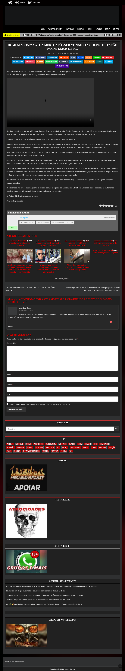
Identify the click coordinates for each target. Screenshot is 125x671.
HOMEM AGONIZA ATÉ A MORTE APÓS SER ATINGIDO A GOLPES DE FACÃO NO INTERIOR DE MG (62, 47)
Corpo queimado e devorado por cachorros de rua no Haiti (41, 591)
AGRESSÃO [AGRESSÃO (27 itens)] (19, 445)
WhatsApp (51, 62)
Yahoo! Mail (62, 67)
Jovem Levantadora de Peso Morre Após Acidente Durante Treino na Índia (52, 596)
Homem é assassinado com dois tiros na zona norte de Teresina (105, 244)
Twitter (27, 57)
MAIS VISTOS (70, 29)
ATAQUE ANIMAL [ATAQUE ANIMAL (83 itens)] (51, 445)
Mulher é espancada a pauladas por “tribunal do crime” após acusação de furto (49, 605)
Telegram (17, 62)
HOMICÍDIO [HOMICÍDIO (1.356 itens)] (39, 448)
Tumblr (63, 62)
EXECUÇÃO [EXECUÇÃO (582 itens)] (10, 448)
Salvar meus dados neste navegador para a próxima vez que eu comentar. (40, 405)
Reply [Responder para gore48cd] (10, 327)
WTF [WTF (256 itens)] (71, 452)
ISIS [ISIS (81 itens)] (58, 448)
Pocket (29, 62)
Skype (109, 62)
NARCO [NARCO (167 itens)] (94, 448)
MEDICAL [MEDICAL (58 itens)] (86, 448)
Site (8, 395)
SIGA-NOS (99, 29)
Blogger (89, 62)
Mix (89, 57)
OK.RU (39, 62)
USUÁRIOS (80, 29)
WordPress (76, 62)
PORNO (107, 29)
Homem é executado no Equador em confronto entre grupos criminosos (48, 244)
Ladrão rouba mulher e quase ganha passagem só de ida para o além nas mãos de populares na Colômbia (20, 269)
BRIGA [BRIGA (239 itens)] (80, 445)
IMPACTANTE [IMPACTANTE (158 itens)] (50, 448)
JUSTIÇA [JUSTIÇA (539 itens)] (65, 448)
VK (73, 57)
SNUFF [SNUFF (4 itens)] (9, 452)
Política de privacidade (14, 662)
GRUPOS (116, 29)
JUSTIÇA (67, 280)
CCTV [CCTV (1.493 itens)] (95, 445)
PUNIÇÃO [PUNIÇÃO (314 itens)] (112, 448)
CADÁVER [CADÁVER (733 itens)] (88, 445)
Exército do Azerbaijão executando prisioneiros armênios (19, 244)
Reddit (64, 57)
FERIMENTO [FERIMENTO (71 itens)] (20, 448)
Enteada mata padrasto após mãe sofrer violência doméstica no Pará (76, 244)
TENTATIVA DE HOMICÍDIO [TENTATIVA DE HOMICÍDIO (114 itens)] (31, 452)
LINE (97, 57)
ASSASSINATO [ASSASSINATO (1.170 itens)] (38, 445)
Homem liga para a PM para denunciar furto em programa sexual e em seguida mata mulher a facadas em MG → (92, 290)
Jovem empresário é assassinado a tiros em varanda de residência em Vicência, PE (48, 269)
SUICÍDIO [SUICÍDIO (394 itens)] (17, 452)
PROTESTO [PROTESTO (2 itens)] (102, 448)
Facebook (40, 57)
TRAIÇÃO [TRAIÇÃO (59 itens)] (64, 452)
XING (100, 62)
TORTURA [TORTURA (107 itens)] (45, 452)
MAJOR (51, 53)
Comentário (12, 344)
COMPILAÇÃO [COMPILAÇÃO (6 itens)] (104, 445)
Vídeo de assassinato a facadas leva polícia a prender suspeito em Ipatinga (77, 268)
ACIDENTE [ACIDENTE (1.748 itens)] (10, 445)
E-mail (10, 385)
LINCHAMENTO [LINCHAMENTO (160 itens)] (75, 448)
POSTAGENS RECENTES (55, 29)
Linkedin (52, 57)
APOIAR (89, 29)
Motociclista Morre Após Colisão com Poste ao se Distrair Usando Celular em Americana (61, 587)
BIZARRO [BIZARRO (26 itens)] (72, 445)
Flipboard (109, 57)
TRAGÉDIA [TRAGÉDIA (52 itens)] (55, 452)
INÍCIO (42, 29)
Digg (81, 57)
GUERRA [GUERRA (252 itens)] (30, 448)
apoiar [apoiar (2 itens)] (28, 445)
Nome (10, 375)
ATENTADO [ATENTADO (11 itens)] (62, 445)
